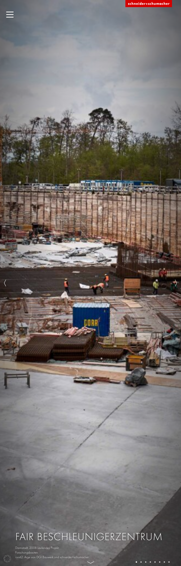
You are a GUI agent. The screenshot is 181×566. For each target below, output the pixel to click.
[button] (7, 558)
